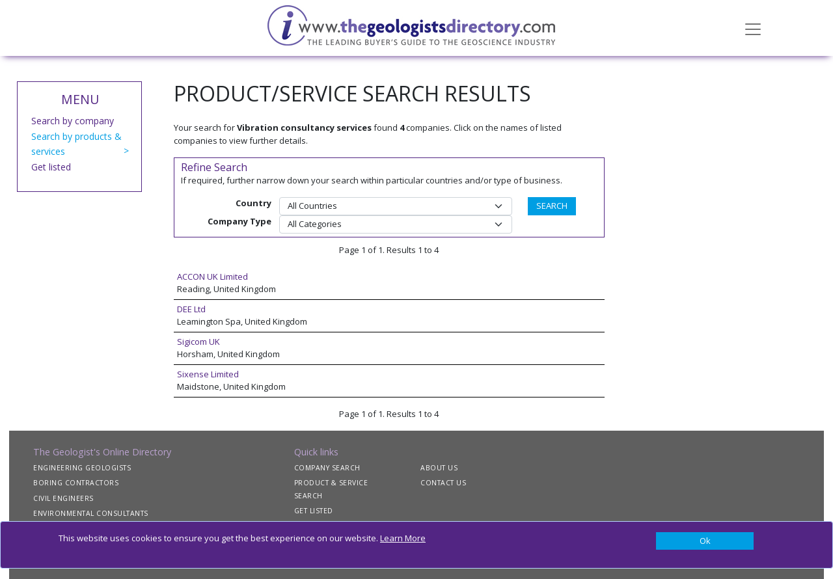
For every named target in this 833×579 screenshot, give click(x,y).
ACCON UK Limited (212, 276)
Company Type (239, 221)
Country (253, 203)
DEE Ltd (191, 309)
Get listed (51, 167)
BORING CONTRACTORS (75, 482)
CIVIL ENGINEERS (63, 498)
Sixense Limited (208, 374)
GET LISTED (313, 510)
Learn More (403, 538)
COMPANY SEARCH (327, 467)
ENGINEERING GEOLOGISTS (82, 467)
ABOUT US (438, 467)
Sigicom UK (198, 341)
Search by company (72, 120)
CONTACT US (443, 482)
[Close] (705, 541)
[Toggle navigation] (753, 28)
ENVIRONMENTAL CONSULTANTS (90, 513)
